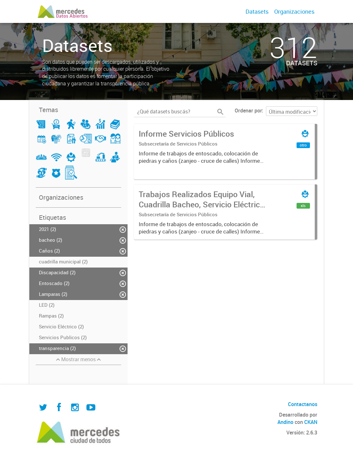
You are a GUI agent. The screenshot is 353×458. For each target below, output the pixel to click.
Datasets (257, 11)
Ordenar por (248, 110)
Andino (285, 422)
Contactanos (302, 404)
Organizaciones (294, 11)
